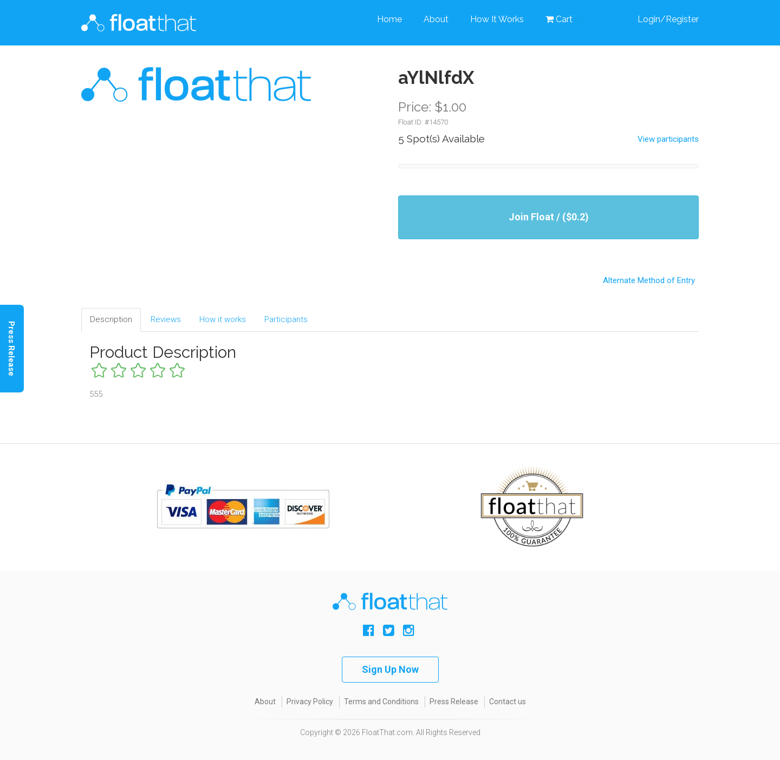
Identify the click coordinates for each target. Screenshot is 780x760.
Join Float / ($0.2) (549, 216)
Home (389, 19)
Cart (564, 19)
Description (111, 319)
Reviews (166, 319)
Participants (286, 319)
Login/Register (668, 19)
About (436, 19)
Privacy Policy (310, 701)
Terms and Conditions (381, 701)
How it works (222, 319)
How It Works (497, 19)
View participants (668, 139)
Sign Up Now (390, 669)
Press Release (454, 701)
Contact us (507, 701)
